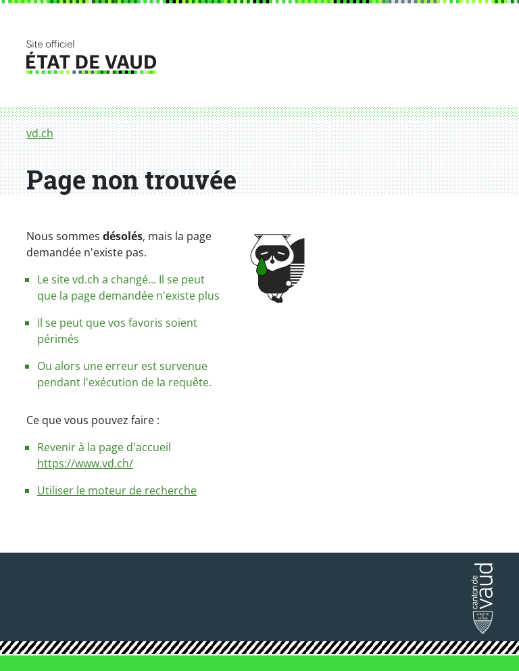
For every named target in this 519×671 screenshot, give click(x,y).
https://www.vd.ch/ (85, 463)
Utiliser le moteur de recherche (117, 490)
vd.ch (39, 133)
